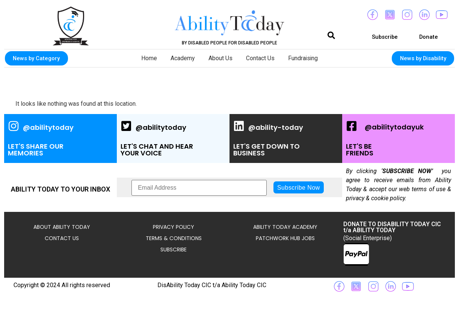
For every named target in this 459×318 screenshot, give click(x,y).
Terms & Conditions (174, 238)
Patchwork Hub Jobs (285, 238)
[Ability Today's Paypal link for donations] (356, 254)
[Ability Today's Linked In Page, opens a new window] (285, 138)
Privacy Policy (173, 227)
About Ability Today (61, 227)
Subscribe (173, 249)
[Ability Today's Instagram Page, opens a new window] (60, 138)
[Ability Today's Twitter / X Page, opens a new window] (173, 138)
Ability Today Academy (285, 227)
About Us (220, 58)
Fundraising (306, 58)
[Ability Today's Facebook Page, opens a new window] (398, 138)
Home (146, 58)
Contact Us (261, 58)
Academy (181, 58)
